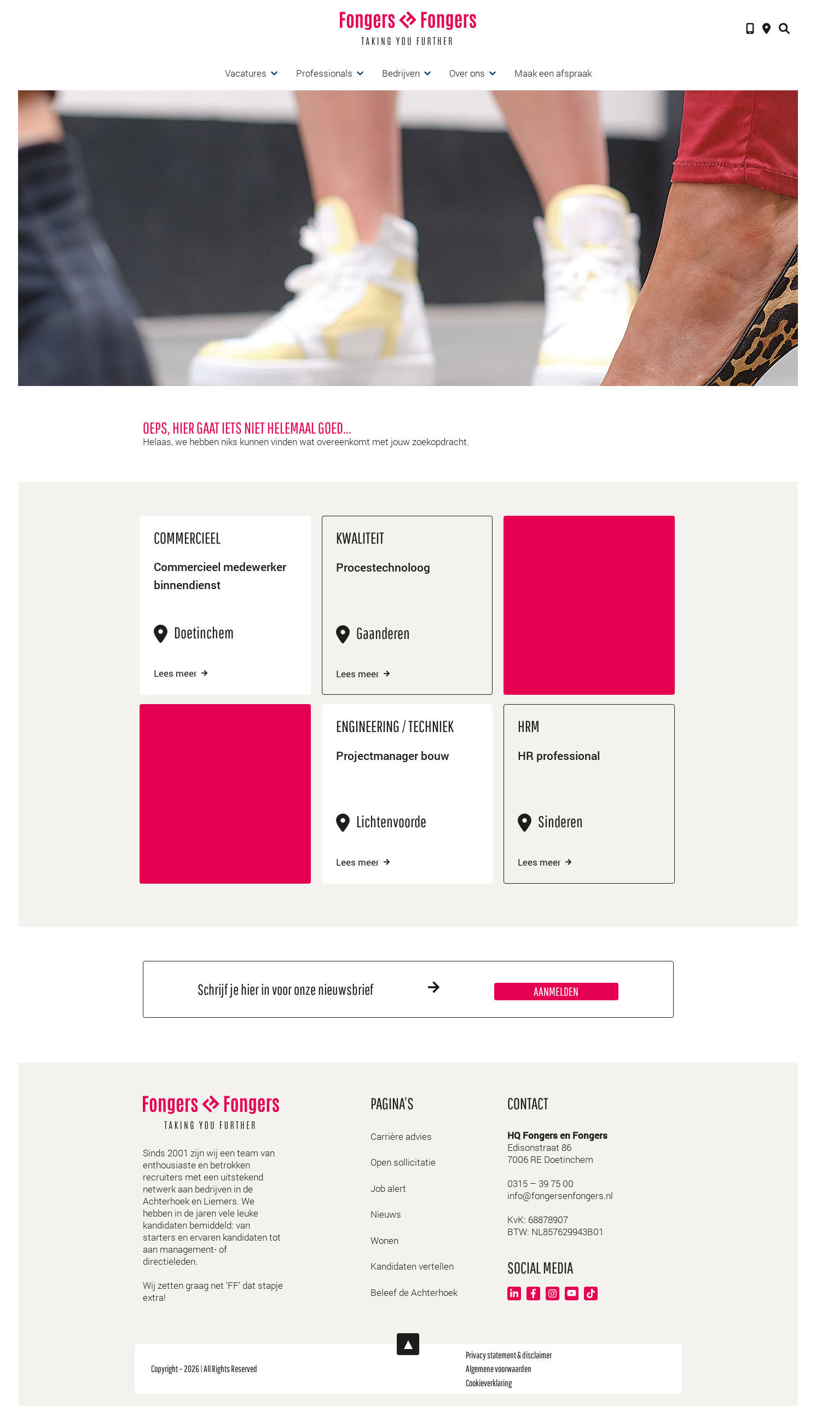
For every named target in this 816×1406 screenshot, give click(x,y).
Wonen (384, 1239)
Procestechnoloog (385, 567)
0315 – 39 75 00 (540, 1182)
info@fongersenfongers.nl (560, 1194)
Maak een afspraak (553, 73)
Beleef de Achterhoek (414, 1291)
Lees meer (180, 673)
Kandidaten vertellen (412, 1265)
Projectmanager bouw (395, 755)
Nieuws (386, 1213)
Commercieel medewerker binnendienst (225, 577)
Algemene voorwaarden (498, 1367)
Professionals (324, 73)
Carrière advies (401, 1135)
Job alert (388, 1187)
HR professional (561, 755)
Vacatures (246, 73)
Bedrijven (401, 73)
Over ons (467, 73)
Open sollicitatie (403, 1161)
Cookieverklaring (489, 1381)
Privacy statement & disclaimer (509, 1354)
